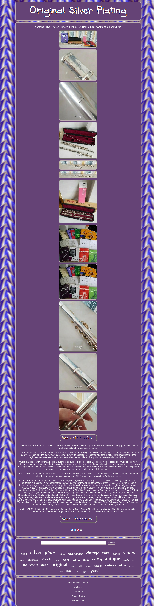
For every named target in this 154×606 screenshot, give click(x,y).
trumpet (73, 566)
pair (22, 560)
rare (105, 553)
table (81, 566)
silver (36, 552)
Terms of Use (78, 601)
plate (50, 552)
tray (68, 571)
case (24, 553)
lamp (88, 566)
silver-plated (75, 553)
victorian (47, 559)
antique (112, 558)
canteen (60, 571)
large (86, 559)
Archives (78, 587)
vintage (92, 552)
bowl (57, 560)
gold (95, 570)
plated (129, 552)
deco (45, 565)
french (65, 559)
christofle (33, 559)
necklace (76, 560)
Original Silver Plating (78, 582)
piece (131, 566)
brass (134, 560)
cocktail (98, 565)
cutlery (110, 565)
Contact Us (78, 592)
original (59, 564)
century (61, 554)
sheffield (116, 554)
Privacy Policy (78, 596)
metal (76, 572)
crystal (126, 560)
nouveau (30, 565)
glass (122, 565)
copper (84, 571)
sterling (97, 559)
